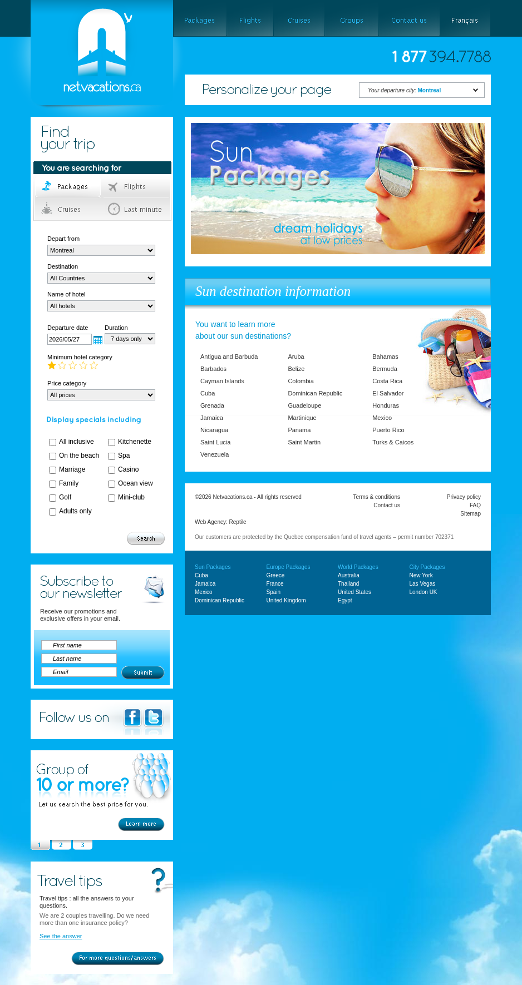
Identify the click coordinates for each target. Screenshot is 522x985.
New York (421, 575)
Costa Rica (387, 381)
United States (354, 592)
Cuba (207, 393)
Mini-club (131, 497)
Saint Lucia (215, 442)
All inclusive (76, 442)
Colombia (300, 381)
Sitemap (470, 514)
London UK (423, 592)
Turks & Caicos (392, 442)
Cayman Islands (222, 381)
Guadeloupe (304, 405)
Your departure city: (404, 90)
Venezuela (214, 454)
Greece (276, 575)
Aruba (296, 356)
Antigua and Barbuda (229, 356)
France (275, 584)
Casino (128, 469)
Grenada (212, 405)
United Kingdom (286, 600)
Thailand (348, 584)
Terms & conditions (376, 497)
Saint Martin (304, 442)
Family (68, 483)
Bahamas (385, 356)
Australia (349, 575)
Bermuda (384, 368)
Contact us (386, 505)
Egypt (345, 600)
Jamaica (211, 417)
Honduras (385, 405)
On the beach (79, 455)
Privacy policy (464, 497)
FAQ (475, 505)
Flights (136, 187)
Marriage (72, 469)
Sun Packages (213, 567)
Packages (68, 187)
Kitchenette (134, 442)
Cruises (68, 209)
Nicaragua (214, 430)
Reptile (238, 522)
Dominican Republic (315, 393)
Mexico (382, 417)
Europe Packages (289, 567)
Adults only (75, 511)
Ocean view (135, 483)
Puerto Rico (388, 430)
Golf (65, 497)
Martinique (302, 417)
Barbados (213, 368)
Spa (124, 455)
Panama (299, 430)
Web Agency (210, 522)
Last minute (136, 209)
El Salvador (387, 393)
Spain (274, 592)
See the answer (61, 936)
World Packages (358, 567)
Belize (296, 368)
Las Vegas (423, 584)
